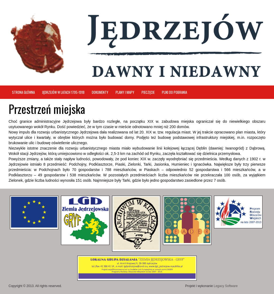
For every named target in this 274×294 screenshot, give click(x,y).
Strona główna (23, 92)
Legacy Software (226, 286)
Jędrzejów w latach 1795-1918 (63, 92)
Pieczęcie (148, 92)
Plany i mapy (125, 92)
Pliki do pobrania (174, 92)
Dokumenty (100, 92)
